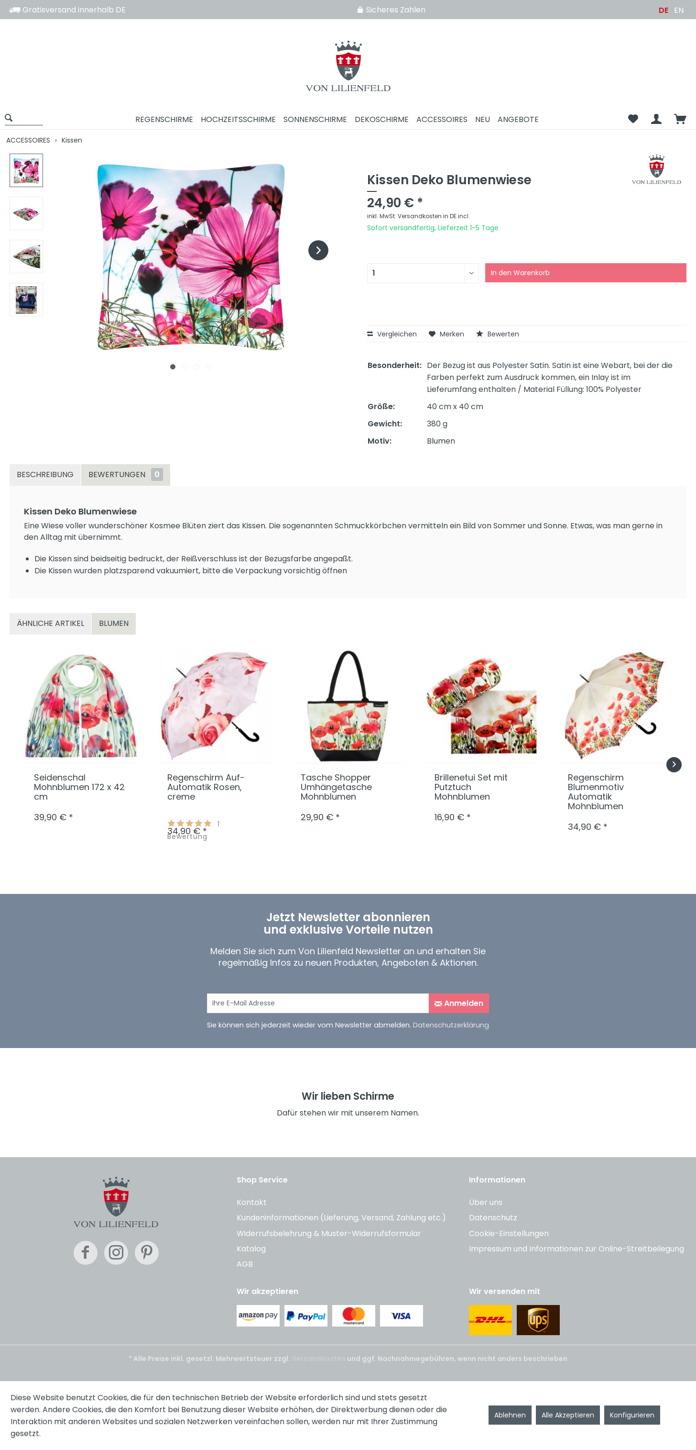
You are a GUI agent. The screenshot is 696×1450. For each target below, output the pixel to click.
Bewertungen (125, 474)
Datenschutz (493, 1217)
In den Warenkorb (520, 273)
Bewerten (497, 334)
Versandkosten (319, 1358)
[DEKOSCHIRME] (382, 119)
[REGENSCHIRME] (164, 119)
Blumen (114, 623)
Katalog (251, 1248)
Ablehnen (510, 1415)
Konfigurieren (632, 1415)
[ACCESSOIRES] (442, 119)
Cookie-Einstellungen (509, 1233)
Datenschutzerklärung (451, 1025)
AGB (245, 1264)
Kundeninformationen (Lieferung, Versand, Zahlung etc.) (341, 1217)
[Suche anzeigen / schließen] (24, 117)
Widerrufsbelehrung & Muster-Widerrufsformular (329, 1233)
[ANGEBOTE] (518, 119)
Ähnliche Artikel (50, 623)
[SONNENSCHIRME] (315, 119)
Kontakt (252, 1202)
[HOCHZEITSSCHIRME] (238, 119)
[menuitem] (27, 119)
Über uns (485, 1202)
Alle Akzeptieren (568, 1415)
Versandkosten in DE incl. (434, 216)
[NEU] (482, 119)
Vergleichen (392, 334)
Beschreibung (45, 474)
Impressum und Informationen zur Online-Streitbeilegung (576, 1248)
